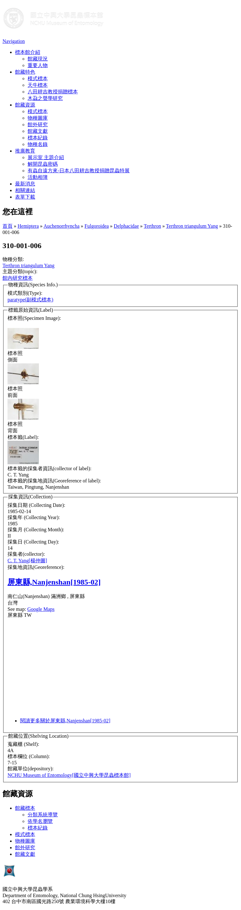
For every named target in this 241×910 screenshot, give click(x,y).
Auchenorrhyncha (62, 226)
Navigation (14, 41)
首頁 (8, 226)
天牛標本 (38, 85)
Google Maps (41, 609)
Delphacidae (126, 226)
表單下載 (25, 197)
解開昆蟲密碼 (43, 164)
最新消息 (25, 183)
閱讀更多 (65, 720)
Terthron (152, 226)
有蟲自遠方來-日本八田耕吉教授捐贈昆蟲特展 (79, 170)
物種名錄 (38, 144)
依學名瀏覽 (40, 821)
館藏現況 (38, 58)
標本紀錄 (38, 137)
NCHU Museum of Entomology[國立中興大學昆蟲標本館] (69, 775)
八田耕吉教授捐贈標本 (53, 91)
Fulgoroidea (96, 226)
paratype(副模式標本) (30, 299)
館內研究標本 (18, 278)
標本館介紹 (27, 52)
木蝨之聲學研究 (45, 98)
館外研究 (38, 124)
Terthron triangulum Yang (192, 226)
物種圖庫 (38, 118)
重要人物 (38, 65)
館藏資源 (25, 104)
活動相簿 (38, 177)
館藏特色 (25, 72)
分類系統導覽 (43, 814)
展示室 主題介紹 (46, 157)
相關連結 (25, 190)
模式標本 (38, 78)
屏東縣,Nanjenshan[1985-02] (54, 582)
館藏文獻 (38, 131)
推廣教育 (25, 150)
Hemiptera (28, 226)
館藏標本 (25, 808)
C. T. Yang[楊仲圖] (27, 560)
